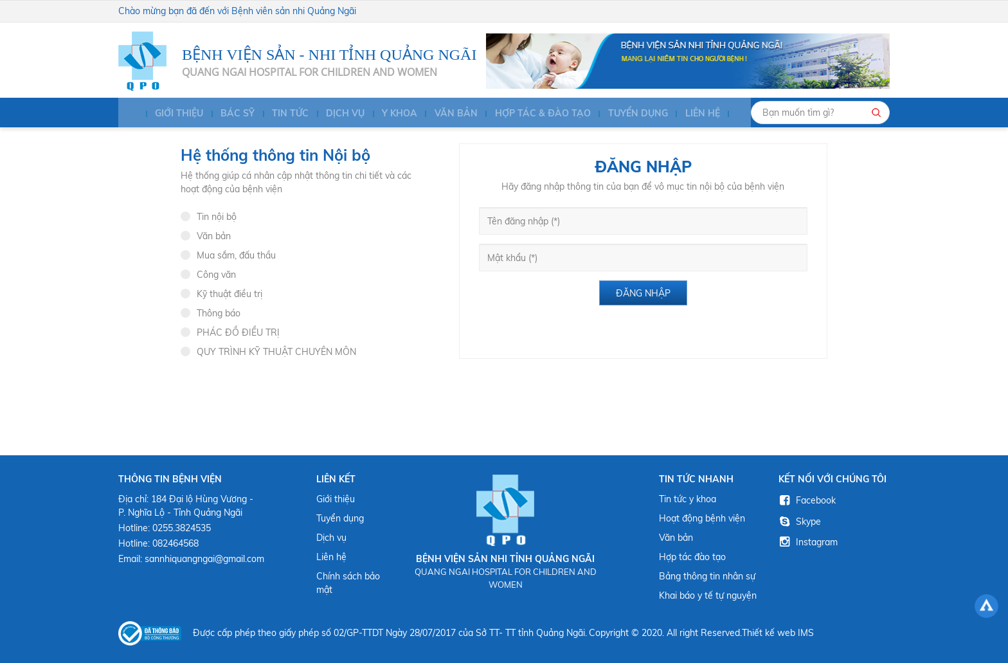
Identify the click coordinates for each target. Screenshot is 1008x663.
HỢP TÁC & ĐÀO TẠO (531, 114)
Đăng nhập (643, 293)
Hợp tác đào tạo (692, 557)
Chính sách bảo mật (348, 582)
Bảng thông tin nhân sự (707, 576)
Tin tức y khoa (687, 499)
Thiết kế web (768, 633)
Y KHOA (390, 114)
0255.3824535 (181, 528)
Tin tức (283, 114)
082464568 (175, 543)
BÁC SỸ (231, 114)
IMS (806, 633)
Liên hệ (688, 114)
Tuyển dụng (624, 114)
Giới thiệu (174, 114)
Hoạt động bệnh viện (702, 518)
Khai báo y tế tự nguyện (708, 595)
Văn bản (445, 114)
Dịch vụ (337, 114)
